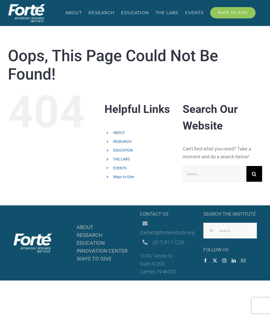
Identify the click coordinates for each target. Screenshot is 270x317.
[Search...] (214, 174)
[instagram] (224, 260)
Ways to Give (123, 177)
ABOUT (119, 133)
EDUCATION (123, 150)
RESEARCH (122, 141)
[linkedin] (234, 260)
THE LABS (121, 159)
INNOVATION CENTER (102, 251)
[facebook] (205, 260)
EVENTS (119, 168)
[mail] (243, 260)
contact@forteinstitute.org (167, 232)
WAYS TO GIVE (94, 259)
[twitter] (215, 260)
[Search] (254, 174)
